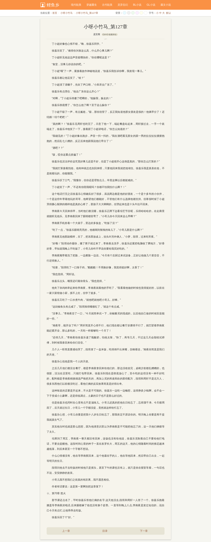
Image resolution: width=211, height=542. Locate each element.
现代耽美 (76, 4)
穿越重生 (91, 4)
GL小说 (151, 4)
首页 (54, 13)
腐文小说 (165, 4)
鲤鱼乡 (53, 4)
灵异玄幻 (123, 4)
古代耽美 (107, 4)
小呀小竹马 (66, 13)
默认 (168, 13)
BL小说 (137, 4)
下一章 (144, 531)
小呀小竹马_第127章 (87, 13)
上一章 (66, 531)
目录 (105, 531)
